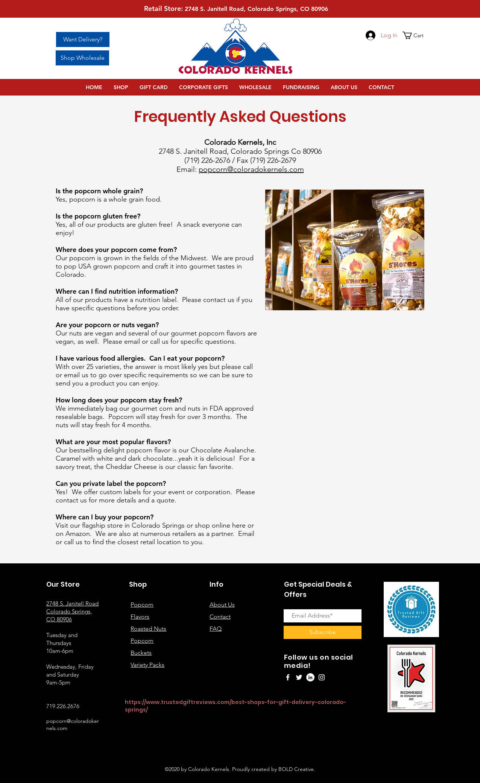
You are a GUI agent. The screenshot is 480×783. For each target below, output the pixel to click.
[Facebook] (288, 677)
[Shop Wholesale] (82, 57)
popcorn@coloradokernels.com (251, 169)
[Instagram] (321, 677)
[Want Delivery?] (82, 39)
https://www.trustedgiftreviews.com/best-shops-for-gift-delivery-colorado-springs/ (235, 705)
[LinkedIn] (310, 677)
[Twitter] (299, 677)
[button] (417, 35)
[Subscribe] (323, 632)
